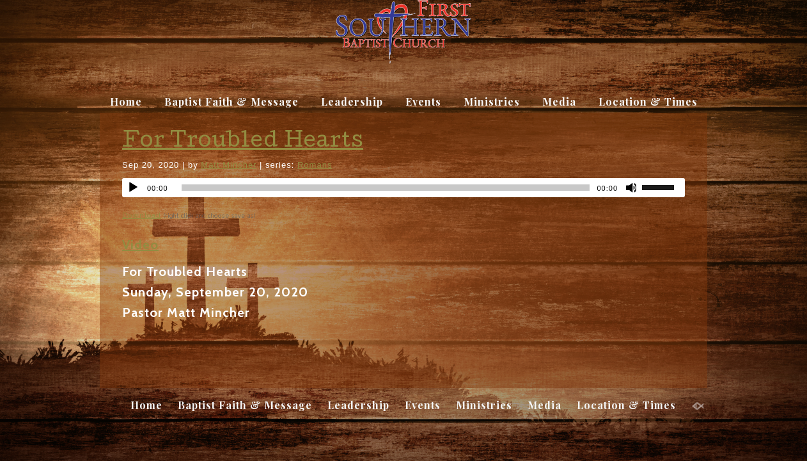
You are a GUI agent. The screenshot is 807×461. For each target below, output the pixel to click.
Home (126, 101)
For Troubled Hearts (242, 142)
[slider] (663, 186)
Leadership (352, 101)
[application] (403, 187)
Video (140, 244)
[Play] (133, 187)
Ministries (492, 101)
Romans (314, 165)
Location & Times (648, 101)
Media (559, 101)
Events (423, 101)
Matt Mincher (228, 165)
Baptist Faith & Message (231, 101)
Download (141, 215)
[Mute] (631, 187)
